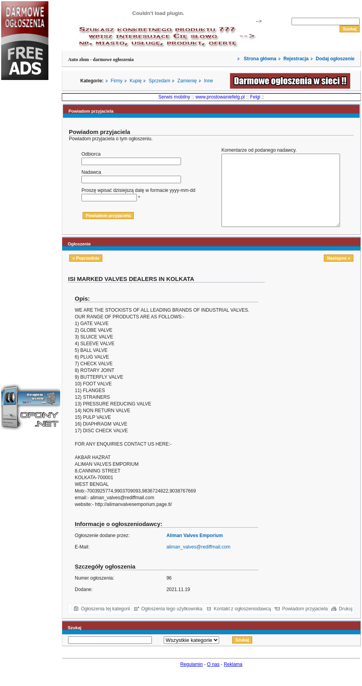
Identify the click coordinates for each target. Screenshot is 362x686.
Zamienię (187, 81)
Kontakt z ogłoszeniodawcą (242, 623)
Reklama (233, 678)
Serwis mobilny (174, 97)
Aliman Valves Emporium (194, 549)
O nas (213, 678)
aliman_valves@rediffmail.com (198, 561)
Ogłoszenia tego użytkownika (171, 623)
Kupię (135, 81)
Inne (208, 81)
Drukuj (346, 623)
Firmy (116, 81)
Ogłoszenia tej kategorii (105, 623)
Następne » (338, 272)
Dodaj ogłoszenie (335, 58)
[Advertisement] (24, 218)
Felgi (255, 97)
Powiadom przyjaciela (305, 623)
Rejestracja (295, 58)
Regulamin (191, 678)
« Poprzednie (85, 272)
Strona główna (259, 58)
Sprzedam (159, 81)
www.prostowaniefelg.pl (220, 97)
